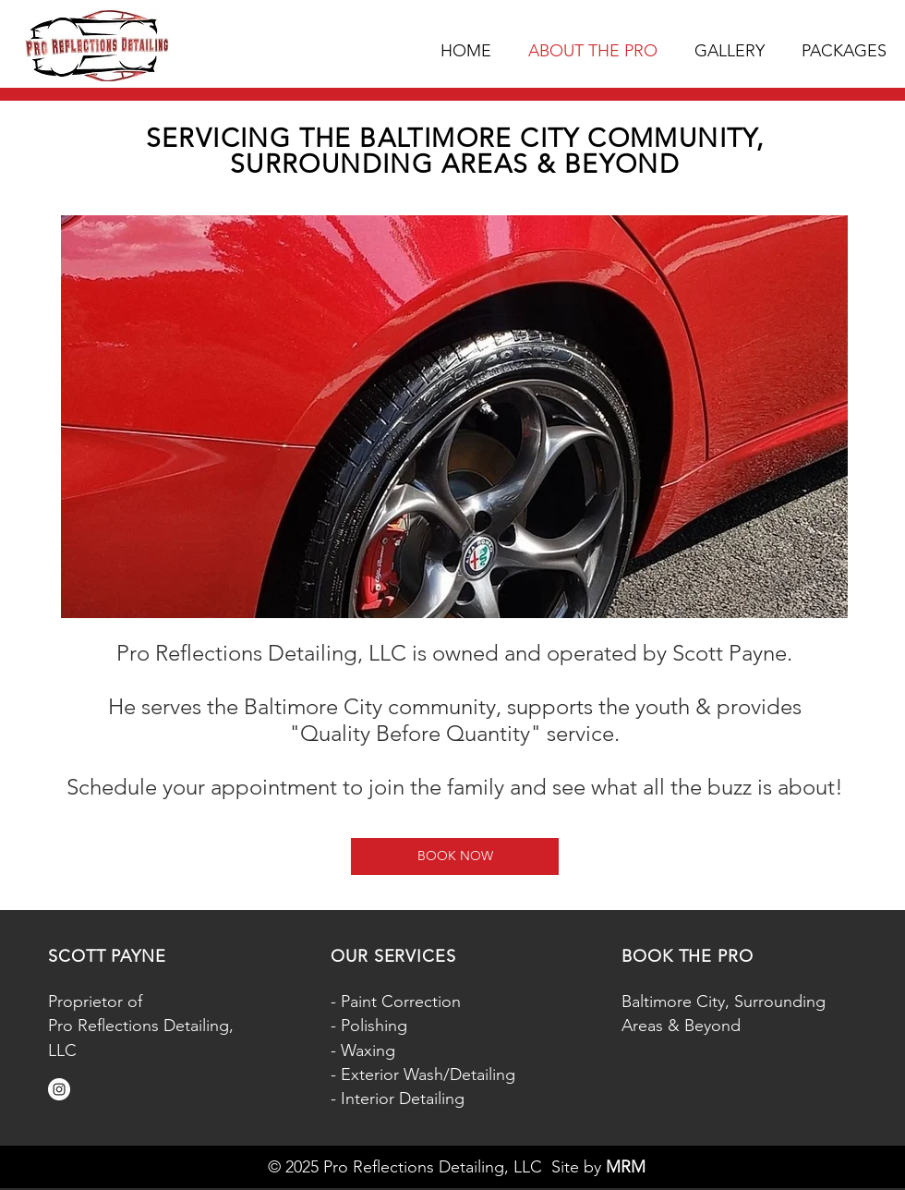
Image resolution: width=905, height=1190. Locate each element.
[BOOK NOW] (455, 856)
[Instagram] (59, 1089)
